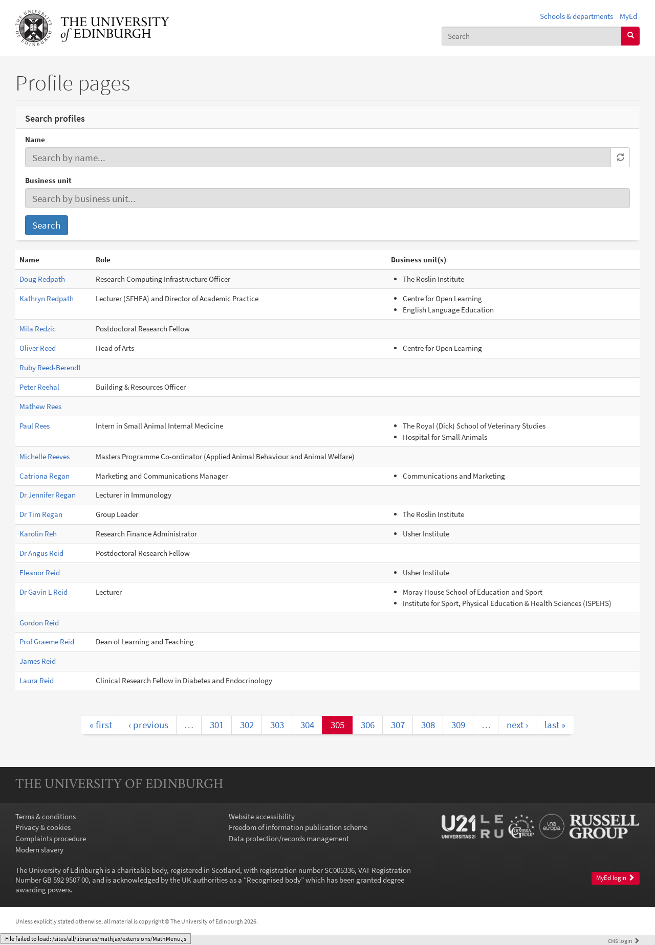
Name (35, 139)
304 (307, 724)
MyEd (628, 16)
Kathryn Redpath (46, 298)
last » (554, 724)
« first (101, 724)
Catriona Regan (44, 476)
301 (217, 724)
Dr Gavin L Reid (43, 592)
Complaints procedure (50, 838)
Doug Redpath (42, 279)
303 (277, 724)
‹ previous (148, 724)
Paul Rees (34, 426)
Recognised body (274, 880)
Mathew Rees (40, 406)
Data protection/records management (289, 838)
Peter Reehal (39, 387)
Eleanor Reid (39, 572)
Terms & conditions (45, 816)
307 (398, 724)
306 (368, 724)
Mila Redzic (37, 328)
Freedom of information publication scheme (298, 827)
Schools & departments (576, 16)
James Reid (37, 661)
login (624, 940)
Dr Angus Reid (41, 553)
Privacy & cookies (43, 827)
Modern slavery (39, 849)
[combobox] (532, 36)
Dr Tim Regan (40, 514)
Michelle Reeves (44, 456)
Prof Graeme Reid (46, 641)
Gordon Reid (39, 622)
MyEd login (615, 877)
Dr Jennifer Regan (47, 495)
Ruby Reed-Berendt (50, 367)
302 (247, 724)
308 (428, 724)
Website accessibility (262, 816)
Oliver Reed (37, 348)
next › (517, 724)
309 (458, 724)
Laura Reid (36, 680)
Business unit (48, 180)
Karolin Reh (38, 533)
